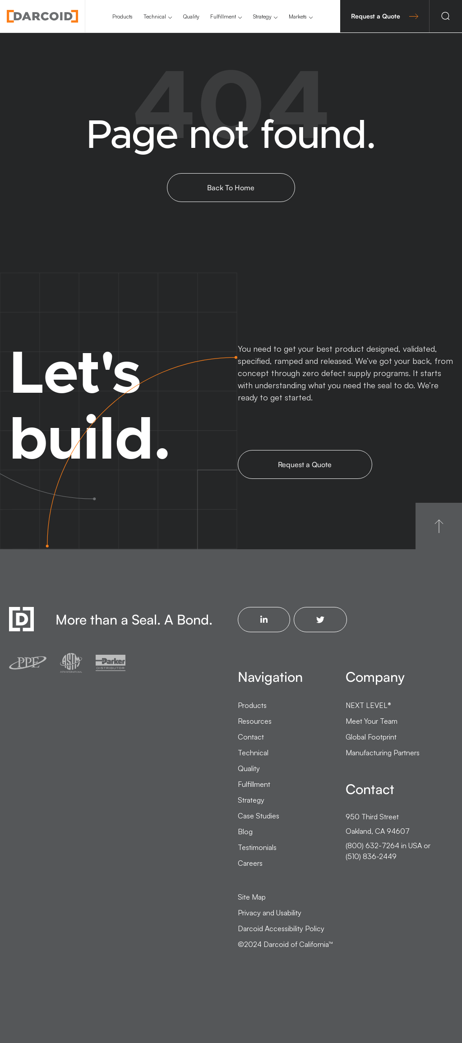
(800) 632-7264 (372, 845)
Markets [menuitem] (298, 16)
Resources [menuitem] (255, 721)
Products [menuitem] (122, 16)
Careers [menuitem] (250, 863)
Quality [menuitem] (191, 16)
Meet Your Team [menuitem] (371, 721)
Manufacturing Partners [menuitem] (383, 752)
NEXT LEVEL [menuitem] (368, 705)
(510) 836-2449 (371, 856)
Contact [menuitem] (251, 736)
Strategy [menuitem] (262, 16)
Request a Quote (384, 16)
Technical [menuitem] (154, 16)
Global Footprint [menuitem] (371, 736)
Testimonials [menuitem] (257, 847)
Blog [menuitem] (245, 831)
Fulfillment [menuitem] (223, 16)
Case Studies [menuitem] (258, 815)
